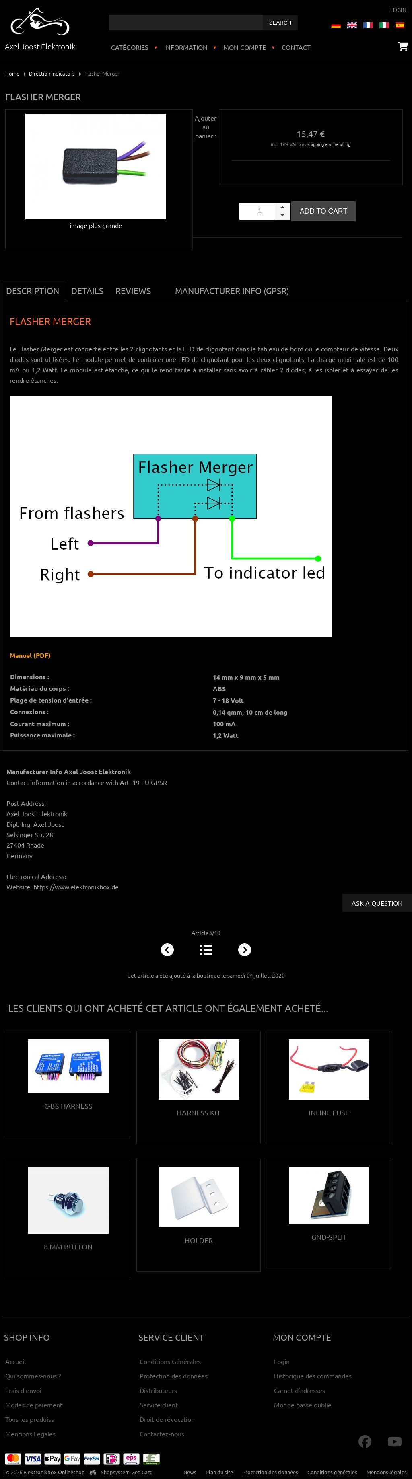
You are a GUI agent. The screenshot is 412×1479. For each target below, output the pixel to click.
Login (398, 9)
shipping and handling (328, 144)
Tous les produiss (29, 1419)
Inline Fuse (329, 1112)
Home (12, 73)
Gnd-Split (329, 1236)
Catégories (129, 47)
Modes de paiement (33, 1405)
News (189, 1472)
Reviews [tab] (133, 290)
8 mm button (68, 1246)
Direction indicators (52, 73)
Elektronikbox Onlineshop (54, 1472)
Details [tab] (87, 290)
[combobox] (186, 22)
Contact (296, 47)
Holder (199, 1240)
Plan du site (219, 1472)
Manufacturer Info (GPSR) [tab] (232, 290)
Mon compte (244, 47)
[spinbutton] (264, 211)
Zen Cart (142, 1472)
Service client (159, 1405)
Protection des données (174, 1376)
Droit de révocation (167, 1419)
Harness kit (198, 1112)
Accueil (15, 1361)
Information (186, 47)
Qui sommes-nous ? (33, 1376)
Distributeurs (158, 1390)
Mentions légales (387, 1472)
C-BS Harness (68, 1105)
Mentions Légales (30, 1434)
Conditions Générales (170, 1361)
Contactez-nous (162, 1434)
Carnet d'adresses (299, 1390)
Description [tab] (32, 290)
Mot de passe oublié (303, 1405)
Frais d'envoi (23, 1390)
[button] (282, 207)
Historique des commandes (313, 1376)
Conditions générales (332, 1472)
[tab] (163, 286)
